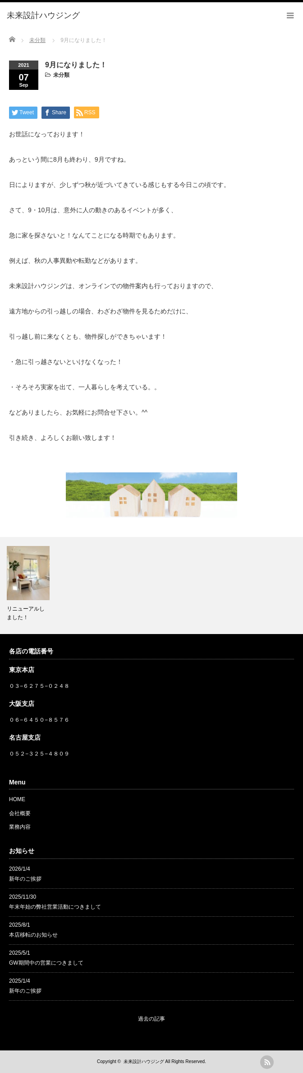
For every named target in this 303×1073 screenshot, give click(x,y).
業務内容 (20, 827)
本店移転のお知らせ (33, 935)
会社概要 (20, 813)
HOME (17, 799)
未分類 (61, 75)
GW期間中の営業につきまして (46, 963)
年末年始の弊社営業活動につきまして (55, 907)
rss (267, 1062)
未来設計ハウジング (144, 1061)
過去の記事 (151, 1019)
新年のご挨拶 (25, 879)
